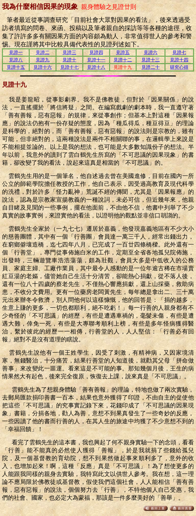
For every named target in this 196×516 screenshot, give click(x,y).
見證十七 (69, 67)
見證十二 (123, 59)
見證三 (69, 52)
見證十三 (150, 59)
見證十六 (42, 67)
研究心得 (179, 67)
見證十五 (16, 67)
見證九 (43, 59)
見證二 (43, 52)
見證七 (179, 52)
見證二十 (150, 67)
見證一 (16, 52)
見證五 (123, 52)
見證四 (96, 52)
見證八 (16, 59)
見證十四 (179, 59)
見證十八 (96, 67)
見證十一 (96, 59)
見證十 (69, 59)
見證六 (150, 52)
